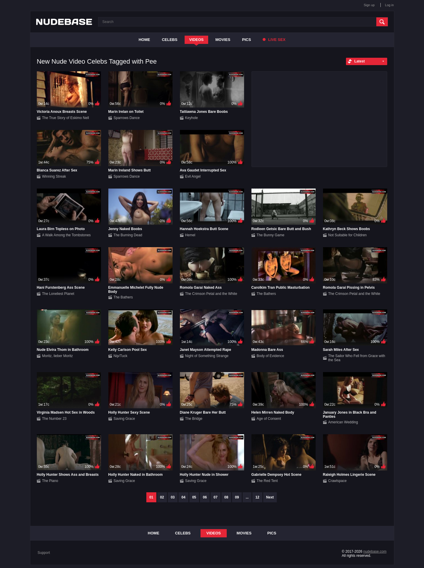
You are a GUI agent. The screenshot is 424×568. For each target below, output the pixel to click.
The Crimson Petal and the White (211, 294)
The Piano (50, 481)
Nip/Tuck (120, 356)
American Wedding (343, 422)
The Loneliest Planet (58, 294)
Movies (223, 39)
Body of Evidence (270, 356)
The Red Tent (267, 481)
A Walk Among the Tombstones (66, 235)
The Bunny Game (270, 235)
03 (173, 497)
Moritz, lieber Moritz (57, 356)
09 (237, 497)
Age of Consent (269, 419)
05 (194, 497)
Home (144, 39)
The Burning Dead (128, 235)
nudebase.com (375, 551)
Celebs (170, 39)
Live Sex (274, 39)
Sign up (369, 5)
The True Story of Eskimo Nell (65, 118)
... (247, 497)
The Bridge (194, 419)
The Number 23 (54, 419)
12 (257, 497)
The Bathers (123, 297)
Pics (246, 39)
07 (215, 497)
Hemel (190, 235)
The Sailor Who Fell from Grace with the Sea (356, 358)
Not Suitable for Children (347, 235)
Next (270, 497)
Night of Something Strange (206, 356)
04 (183, 497)
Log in (389, 5)
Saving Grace (124, 419)
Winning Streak (54, 176)
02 (162, 497)
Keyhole (191, 118)
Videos (196, 39)
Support (44, 553)
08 (226, 497)
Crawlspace (337, 481)
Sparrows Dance (127, 118)
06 (205, 497)
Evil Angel (193, 176)
